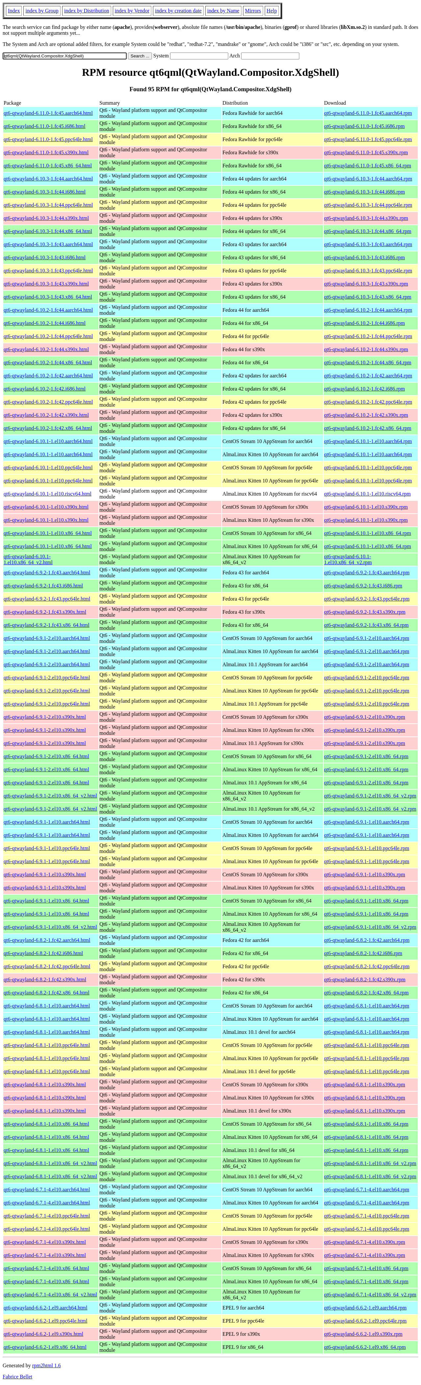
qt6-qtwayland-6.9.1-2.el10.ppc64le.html (47, 677)
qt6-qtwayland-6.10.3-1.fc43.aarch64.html (48, 244)
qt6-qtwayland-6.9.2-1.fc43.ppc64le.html (47, 599)
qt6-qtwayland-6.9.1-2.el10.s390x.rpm (364, 717)
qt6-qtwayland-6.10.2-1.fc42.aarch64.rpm (368, 375)
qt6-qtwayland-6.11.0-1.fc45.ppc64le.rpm (368, 139)
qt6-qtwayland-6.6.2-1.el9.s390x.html (43, 1334)
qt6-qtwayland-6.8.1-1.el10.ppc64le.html (47, 1045)
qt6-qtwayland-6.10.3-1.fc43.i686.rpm (364, 257)
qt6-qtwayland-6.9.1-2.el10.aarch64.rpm (366, 638)
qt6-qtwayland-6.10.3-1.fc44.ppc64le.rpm (368, 205)
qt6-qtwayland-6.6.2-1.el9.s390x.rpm (363, 1334)
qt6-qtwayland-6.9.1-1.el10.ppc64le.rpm (366, 848)
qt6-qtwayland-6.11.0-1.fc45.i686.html (45, 126)
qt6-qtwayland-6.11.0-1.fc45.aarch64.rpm (368, 113)
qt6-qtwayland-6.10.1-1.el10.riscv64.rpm (367, 494)
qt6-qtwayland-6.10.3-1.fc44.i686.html (45, 192)
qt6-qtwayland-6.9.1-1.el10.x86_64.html (46, 901)
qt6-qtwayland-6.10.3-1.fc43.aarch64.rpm (368, 244)
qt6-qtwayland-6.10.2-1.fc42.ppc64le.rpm (368, 402)
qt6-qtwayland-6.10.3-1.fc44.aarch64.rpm (368, 178)
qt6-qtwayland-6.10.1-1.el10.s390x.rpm (366, 507)
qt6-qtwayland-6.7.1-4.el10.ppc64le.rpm (366, 1216)
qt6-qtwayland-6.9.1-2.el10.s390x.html (45, 717)
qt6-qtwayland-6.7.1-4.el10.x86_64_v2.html (50, 1294)
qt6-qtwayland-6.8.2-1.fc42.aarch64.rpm (366, 940)
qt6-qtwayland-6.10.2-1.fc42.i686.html (45, 389)
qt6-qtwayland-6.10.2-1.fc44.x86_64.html (48, 362)
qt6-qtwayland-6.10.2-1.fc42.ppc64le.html (48, 402)
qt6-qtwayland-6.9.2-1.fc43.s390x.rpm (365, 612)
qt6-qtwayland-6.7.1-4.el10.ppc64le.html (47, 1216)
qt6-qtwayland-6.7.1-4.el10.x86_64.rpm (366, 1268)
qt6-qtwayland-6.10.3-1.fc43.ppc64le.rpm (368, 270)
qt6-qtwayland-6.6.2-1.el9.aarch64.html (45, 1307)
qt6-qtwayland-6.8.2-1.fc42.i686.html (43, 953)
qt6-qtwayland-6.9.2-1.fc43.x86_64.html (46, 625)
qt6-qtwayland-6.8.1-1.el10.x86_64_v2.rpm (370, 1163)
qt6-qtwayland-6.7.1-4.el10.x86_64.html (46, 1268)
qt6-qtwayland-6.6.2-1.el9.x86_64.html (45, 1347)
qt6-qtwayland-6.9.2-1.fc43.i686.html (43, 585)
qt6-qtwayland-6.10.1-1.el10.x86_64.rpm (367, 533)
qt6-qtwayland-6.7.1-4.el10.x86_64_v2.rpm (370, 1294)
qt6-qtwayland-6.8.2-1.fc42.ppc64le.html (47, 966)
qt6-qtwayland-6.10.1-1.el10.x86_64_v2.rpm (348, 559)
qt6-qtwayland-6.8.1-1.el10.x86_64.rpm (366, 1124)
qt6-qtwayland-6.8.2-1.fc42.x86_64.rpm (366, 992)
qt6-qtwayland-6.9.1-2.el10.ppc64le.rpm (366, 677)
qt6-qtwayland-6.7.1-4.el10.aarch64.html (47, 1189)
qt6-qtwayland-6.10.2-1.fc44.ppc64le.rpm (368, 336)
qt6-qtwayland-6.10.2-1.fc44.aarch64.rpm (368, 310)
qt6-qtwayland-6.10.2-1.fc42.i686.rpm (364, 389)
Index (14, 10)
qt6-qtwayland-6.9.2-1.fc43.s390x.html (45, 612)
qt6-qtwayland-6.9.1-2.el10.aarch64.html (47, 638)
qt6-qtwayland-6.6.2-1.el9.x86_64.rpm (365, 1347)
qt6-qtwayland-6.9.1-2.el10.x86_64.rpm (366, 756)
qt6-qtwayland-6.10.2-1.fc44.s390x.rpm (366, 349)
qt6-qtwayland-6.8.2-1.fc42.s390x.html (45, 979)
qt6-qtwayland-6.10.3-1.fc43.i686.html (45, 257)
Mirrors (253, 10)
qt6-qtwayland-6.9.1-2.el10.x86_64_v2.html (50, 796)
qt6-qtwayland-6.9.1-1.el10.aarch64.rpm (366, 822)
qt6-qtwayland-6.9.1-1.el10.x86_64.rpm (366, 901)
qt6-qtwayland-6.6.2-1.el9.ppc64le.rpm (365, 1321)
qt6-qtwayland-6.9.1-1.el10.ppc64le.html (47, 848)
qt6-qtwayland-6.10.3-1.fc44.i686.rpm (364, 192)
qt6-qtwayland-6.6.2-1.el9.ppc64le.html (45, 1321)
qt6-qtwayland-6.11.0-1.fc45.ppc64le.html (48, 139)
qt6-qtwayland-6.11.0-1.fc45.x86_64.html (48, 165)
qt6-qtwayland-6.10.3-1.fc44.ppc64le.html (48, 205)
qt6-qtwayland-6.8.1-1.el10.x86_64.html (46, 1124)
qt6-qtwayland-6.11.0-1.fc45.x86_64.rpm (367, 165)
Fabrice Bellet (17, 1376)
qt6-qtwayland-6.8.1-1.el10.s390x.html (45, 1084)
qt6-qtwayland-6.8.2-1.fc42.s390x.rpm (365, 979)
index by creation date (178, 10)
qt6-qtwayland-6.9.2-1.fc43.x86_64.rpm (366, 625)
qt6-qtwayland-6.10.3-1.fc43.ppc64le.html (48, 270)
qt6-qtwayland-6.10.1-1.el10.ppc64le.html (48, 467)
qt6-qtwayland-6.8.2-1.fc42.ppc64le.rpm (366, 966)
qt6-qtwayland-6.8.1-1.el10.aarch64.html (47, 1006)
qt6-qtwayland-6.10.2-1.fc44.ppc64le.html (48, 336)
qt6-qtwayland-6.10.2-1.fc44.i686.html (45, 323)
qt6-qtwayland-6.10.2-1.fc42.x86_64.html (48, 428)
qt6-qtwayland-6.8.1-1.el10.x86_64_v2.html (50, 1163)
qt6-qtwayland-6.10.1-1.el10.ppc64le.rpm (368, 467)
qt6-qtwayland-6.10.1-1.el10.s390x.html (46, 507)
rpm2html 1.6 (46, 1365)
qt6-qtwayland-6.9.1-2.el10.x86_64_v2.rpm (370, 796)
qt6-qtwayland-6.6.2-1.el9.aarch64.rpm (365, 1307)
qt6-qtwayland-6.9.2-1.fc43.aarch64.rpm (366, 572)
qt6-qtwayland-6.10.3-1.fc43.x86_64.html (48, 297)
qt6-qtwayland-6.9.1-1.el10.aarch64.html (47, 822)
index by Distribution (86, 10)
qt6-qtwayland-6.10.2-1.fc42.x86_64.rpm (367, 428)
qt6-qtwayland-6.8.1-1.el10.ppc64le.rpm (366, 1045)
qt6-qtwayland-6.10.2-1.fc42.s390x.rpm (366, 415)
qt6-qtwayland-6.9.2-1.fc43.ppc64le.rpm (366, 599)
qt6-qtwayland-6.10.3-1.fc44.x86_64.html (48, 231)
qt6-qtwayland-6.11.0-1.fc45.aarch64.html (48, 113)
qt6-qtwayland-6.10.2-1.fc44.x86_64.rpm (367, 362)
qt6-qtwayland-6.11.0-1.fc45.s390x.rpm (366, 152)
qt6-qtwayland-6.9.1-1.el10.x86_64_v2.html (50, 927)
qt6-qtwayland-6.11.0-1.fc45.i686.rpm (364, 126)
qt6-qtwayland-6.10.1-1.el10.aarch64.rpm (368, 441)
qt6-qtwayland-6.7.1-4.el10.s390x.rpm (364, 1242)
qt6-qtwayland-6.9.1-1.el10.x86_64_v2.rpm (370, 927)
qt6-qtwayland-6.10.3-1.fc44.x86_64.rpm (367, 231)
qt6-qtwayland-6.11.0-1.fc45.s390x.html (46, 152)
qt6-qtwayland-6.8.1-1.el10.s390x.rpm (364, 1084)
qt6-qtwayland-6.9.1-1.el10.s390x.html (45, 874)
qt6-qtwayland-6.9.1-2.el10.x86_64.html (46, 756)
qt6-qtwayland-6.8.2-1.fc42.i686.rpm (363, 953)
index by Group (41, 10)
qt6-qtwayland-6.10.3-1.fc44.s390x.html (46, 218)
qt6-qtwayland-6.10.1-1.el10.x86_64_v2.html (28, 559)
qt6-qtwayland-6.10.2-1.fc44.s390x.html (46, 349)
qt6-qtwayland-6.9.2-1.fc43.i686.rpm (363, 585)
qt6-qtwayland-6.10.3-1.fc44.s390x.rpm (366, 218)
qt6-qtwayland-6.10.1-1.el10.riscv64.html (47, 494)
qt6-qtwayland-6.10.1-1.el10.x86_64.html (48, 533)
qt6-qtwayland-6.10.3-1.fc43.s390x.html (46, 284)
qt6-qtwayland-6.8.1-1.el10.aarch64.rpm (366, 1006)
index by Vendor (132, 10)
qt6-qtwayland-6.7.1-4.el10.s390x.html (45, 1242)
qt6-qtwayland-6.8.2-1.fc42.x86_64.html (46, 992)
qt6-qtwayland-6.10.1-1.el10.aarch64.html (48, 441)
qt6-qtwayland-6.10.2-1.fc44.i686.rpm (364, 323)
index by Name (223, 10)
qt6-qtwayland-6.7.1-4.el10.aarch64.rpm (366, 1189)
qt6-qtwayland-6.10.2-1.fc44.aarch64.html (48, 310)
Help (272, 10)
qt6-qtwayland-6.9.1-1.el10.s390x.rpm (364, 874)
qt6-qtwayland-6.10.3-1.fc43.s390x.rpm (366, 284)
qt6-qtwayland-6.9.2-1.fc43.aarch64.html (47, 572)
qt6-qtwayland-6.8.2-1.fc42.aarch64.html (47, 940)
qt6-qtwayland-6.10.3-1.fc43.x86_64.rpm (367, 297)
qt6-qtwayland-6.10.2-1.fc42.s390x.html (46, 415)
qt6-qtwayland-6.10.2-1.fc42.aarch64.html (48, 375)
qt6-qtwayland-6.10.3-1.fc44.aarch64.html (48, 178)
